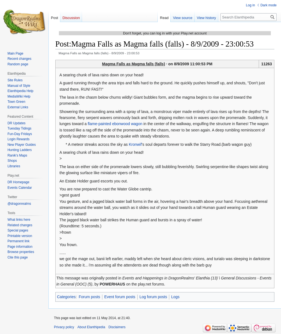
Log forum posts (153, 297)
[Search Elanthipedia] (248, 17)
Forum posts (89, 297)
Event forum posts (119, 297)
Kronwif (135, 144)
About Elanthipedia (91, 327)
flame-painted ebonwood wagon (115, 124)
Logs (175, 297)
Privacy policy (64, 327)
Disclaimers (117, 327)
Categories (66, 297)
